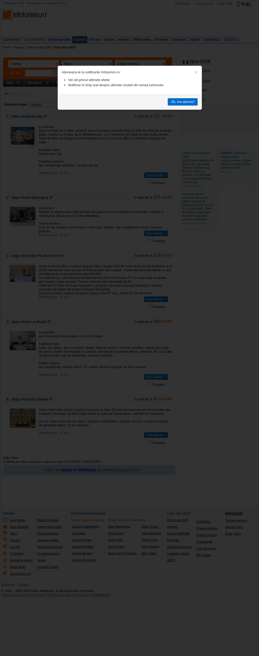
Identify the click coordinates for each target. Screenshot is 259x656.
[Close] (196, 72)
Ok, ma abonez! (183, 102)
